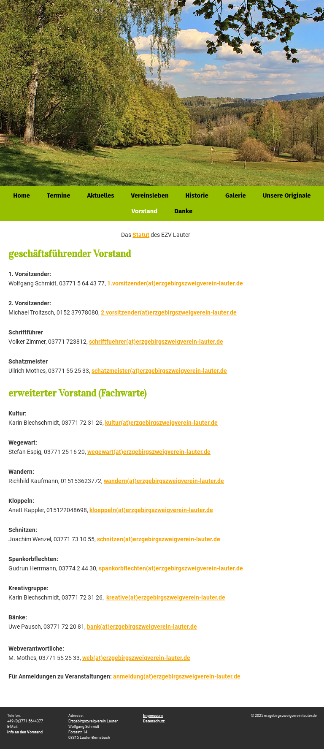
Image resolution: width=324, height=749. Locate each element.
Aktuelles (100, 195)
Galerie (235, 195)
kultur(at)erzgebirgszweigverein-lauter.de (161, 422)
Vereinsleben (150, 195)
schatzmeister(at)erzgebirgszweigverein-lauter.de (159, 370)
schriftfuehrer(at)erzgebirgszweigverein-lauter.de (156, 341)
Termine (58, 195)
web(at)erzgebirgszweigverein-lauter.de (136, 657)
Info (25, 732)
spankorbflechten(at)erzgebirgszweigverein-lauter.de (171, 568)
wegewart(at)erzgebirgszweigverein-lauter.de (149, 451)
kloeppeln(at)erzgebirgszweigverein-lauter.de (151, 510)
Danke (183, 211)
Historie (197, 195)
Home (21, 195)
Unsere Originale (287, 195)
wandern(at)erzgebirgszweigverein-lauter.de (164, 481)
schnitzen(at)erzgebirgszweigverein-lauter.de (158, 539)
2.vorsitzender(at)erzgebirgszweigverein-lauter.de (169, 312)
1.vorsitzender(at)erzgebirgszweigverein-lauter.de (175, 283)
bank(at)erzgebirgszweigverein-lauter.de (142, 626)
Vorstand (145, 211)
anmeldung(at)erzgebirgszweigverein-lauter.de (176, 676)
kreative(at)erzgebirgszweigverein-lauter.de (165, 597)
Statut (140, 234)
